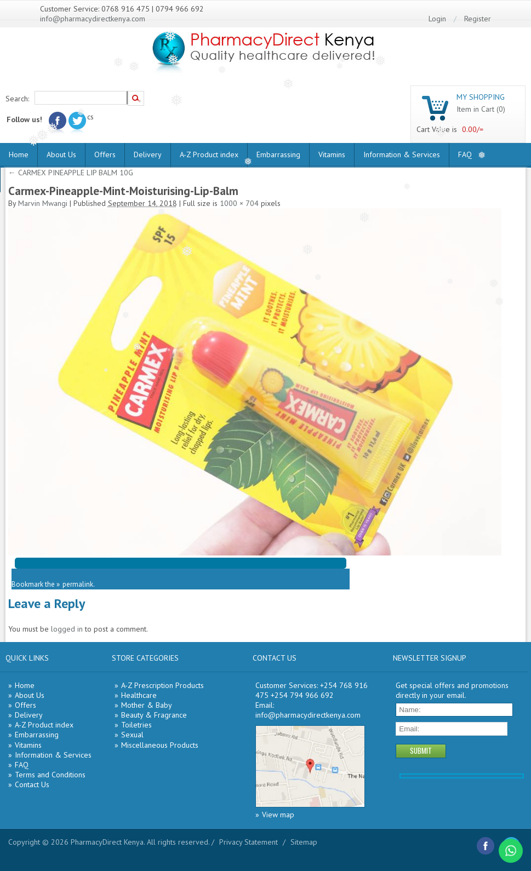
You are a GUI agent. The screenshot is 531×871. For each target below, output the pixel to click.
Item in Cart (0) (480, 109)
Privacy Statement (248, 842)
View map (278, 815)
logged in (67, 629)
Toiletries (136, 725)
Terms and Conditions (50, 775)
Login (437, 19)
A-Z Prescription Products (162, 685)
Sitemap (303, 842)
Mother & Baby (146, 705)
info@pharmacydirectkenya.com (92, 19)
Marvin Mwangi (42, 203)
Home (18, 154)
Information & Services (401, 154)
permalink (77, 584)
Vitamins (331, 154)
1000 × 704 (239, 203)
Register (477, 19)
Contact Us (32, 784)
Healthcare (139, 695)
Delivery (148, 154)
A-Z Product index (209, 154)
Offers (105, 154)
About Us (61, 154)
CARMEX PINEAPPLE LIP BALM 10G (70, 172)
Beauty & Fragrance (154, 715)
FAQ (465, 154)
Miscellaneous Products (159, 745)
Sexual (132, 735)
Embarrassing (278, 154)
